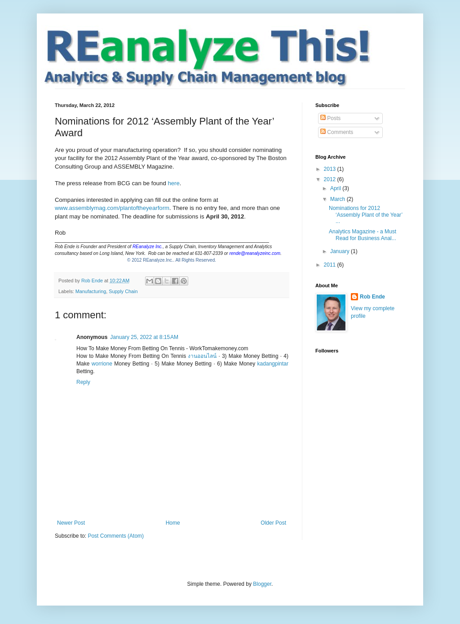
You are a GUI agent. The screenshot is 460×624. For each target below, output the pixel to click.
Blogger (262, 584)
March (338, 199)
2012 (330, 179)
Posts (330, 118)
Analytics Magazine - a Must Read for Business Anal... (362, 234)
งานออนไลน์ (202, 356)
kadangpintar (272, 364)
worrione (102, 364)
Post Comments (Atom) (116, 536)
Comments (336, 132)
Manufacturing (90, 291)
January (340, 251)
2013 (330, 169)
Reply (83, 382)
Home (173, 523)
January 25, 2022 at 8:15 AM (144, 337)
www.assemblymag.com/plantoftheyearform (112, 208)
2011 (330, 265)
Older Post (273, 523)
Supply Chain (123, 291)
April (336, 188)
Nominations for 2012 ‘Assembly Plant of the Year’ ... (365, 214)
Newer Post (71, 523)
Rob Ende (372, 297)
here (173, 183)
